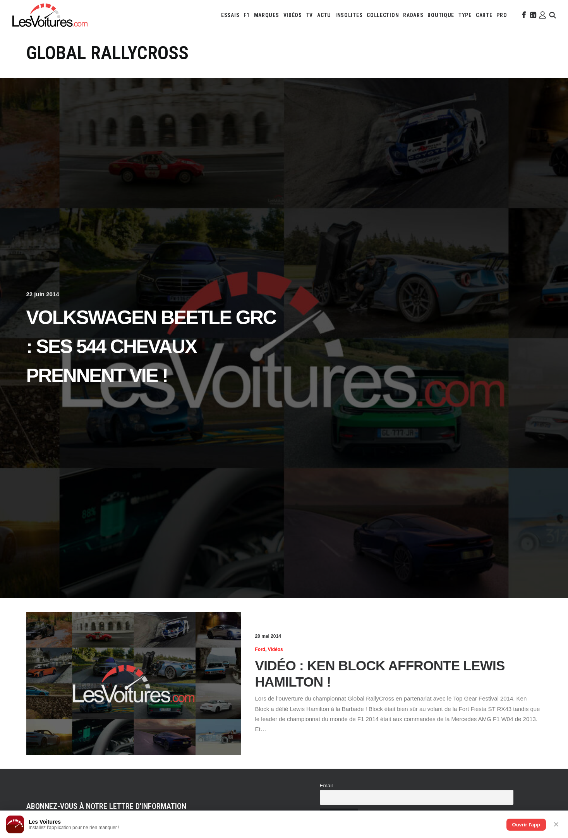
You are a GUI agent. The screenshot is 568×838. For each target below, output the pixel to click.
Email (326, 785)
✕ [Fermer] (556, 824)
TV (309, 15)
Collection (383, 15)
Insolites (348, 15)
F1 (246, 15)
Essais (230, 15)
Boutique (440, 15)
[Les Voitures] (50, 15)
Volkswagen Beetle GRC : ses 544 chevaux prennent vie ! (151, 346)
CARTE (484, 15)
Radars (413, 15)
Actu (324, 15)
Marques (266, 15)
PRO (501, 15)
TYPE (465, 15)
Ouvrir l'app (526, 825)
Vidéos (292, 15)
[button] (523, 15)
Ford (260, 649)
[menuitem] (230, 15)
